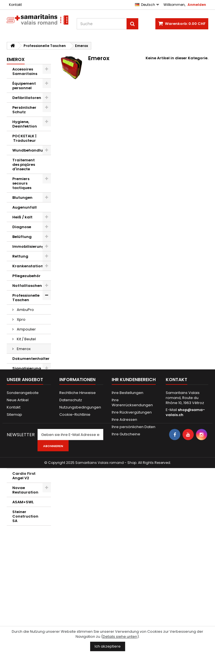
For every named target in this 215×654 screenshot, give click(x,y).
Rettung (20, 256)
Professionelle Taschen (25, 298)
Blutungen (22, 197)
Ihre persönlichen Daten (133, 594)
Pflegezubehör (26, 275)
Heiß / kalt (22, 217)
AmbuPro (25, 309)
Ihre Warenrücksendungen (132, 570)
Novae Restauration (25, 490)
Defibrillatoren (26, 97)
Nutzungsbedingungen (80, 574)
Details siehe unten (120, 636)
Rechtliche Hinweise (77, 560)
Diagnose (21, 227)
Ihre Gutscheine (126, 601)
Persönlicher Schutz (24, 110)
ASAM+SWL (23, 502)
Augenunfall (24, 207)
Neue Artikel (18, 567)
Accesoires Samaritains (24, 71)
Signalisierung (26, 368)
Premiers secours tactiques (21, 183)
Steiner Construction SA (25, 516)
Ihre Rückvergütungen (132, 579)
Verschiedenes (26, 426)
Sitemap (14, 582)
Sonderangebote (23, 560)
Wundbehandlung (30, 150)
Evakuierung (24, 378)
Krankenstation (27, 266)
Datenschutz (70, 567)
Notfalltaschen (27, 285)
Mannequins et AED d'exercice (26, 390)
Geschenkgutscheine (31, 436)
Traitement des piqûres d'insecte (23, 164)
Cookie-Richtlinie (74, 582)
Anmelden (197, 4)
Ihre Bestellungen (127, 560)
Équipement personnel (24, 86)
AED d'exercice (26, 402)
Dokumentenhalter (31, 358)
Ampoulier (26, 329)
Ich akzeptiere (108, 646)
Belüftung (22, 236)
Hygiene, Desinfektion (24, 124)
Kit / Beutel (26, 339)
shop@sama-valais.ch (185, 580)
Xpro (20, 319)
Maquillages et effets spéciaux (27, 414)
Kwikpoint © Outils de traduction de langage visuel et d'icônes (26, 454)
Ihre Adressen (124, 587)
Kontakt (15, 4)
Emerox (23, 348)
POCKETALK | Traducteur (24, 138)
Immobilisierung (28, 246)
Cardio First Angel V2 (24, 476)
